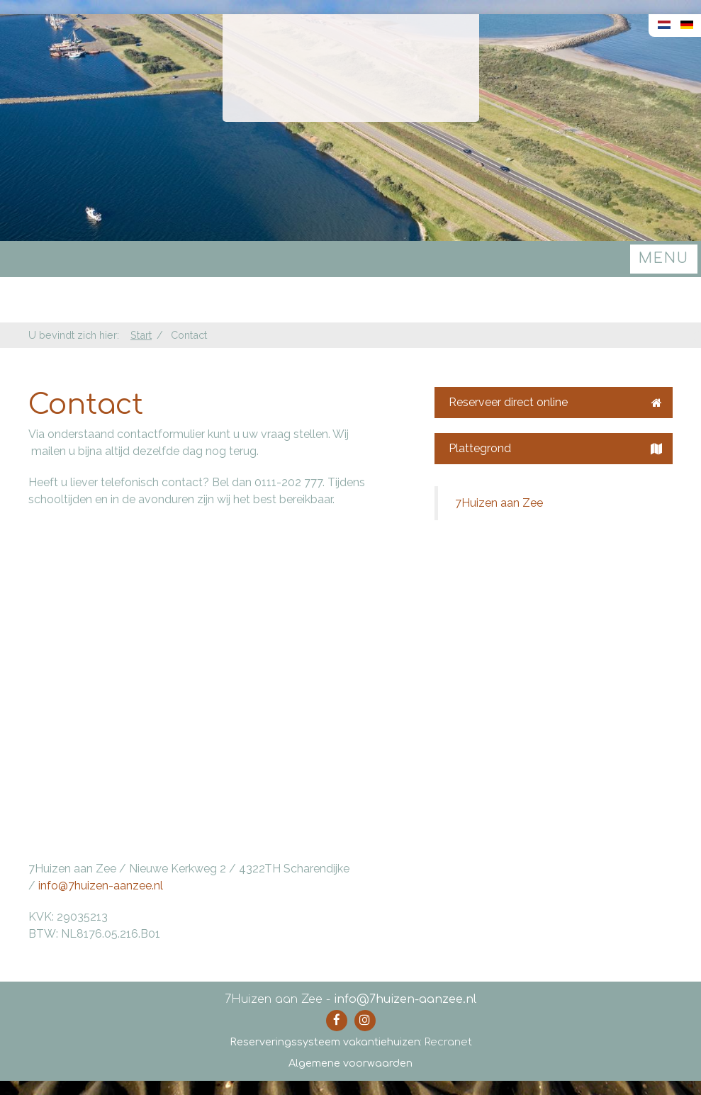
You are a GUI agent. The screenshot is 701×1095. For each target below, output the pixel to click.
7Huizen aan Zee (499, 503)
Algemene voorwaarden (350, 1063)
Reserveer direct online (555, 402)
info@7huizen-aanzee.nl (100, 885)
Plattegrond (555, 448)
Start (141, 335)
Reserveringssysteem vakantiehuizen (325, 1042)
